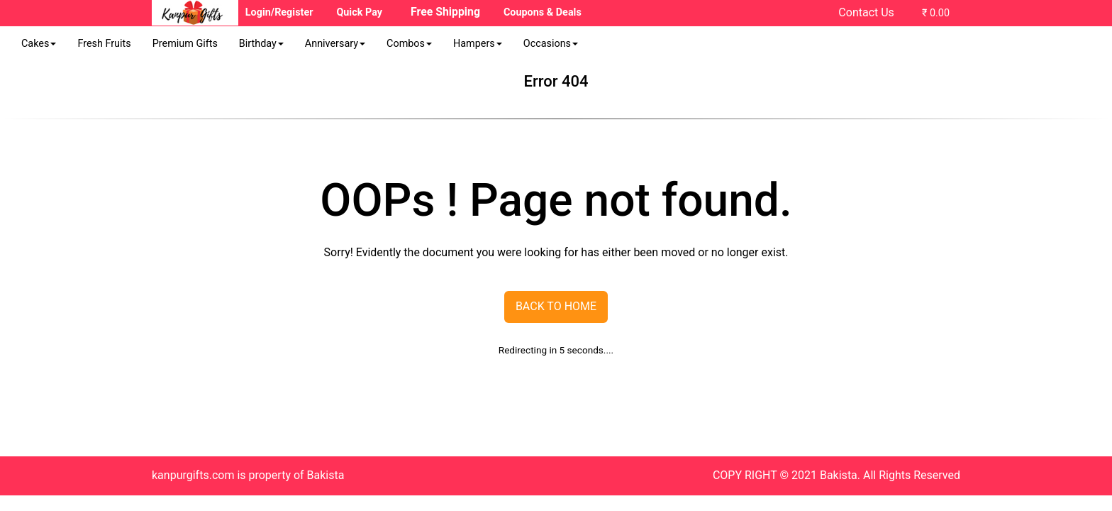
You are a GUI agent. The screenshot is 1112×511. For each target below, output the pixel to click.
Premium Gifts (185, 44)
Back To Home (556, 306)
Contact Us (866, 12)
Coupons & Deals (543, 12)
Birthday (261, 44)
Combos (409, 44)
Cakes (38, 44)
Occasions (550, 44)
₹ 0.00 (936, 13)
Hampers (477, 44)
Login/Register (279, 12)
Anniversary (335, 44)
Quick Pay (359, 12)
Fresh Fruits (103, 44)
